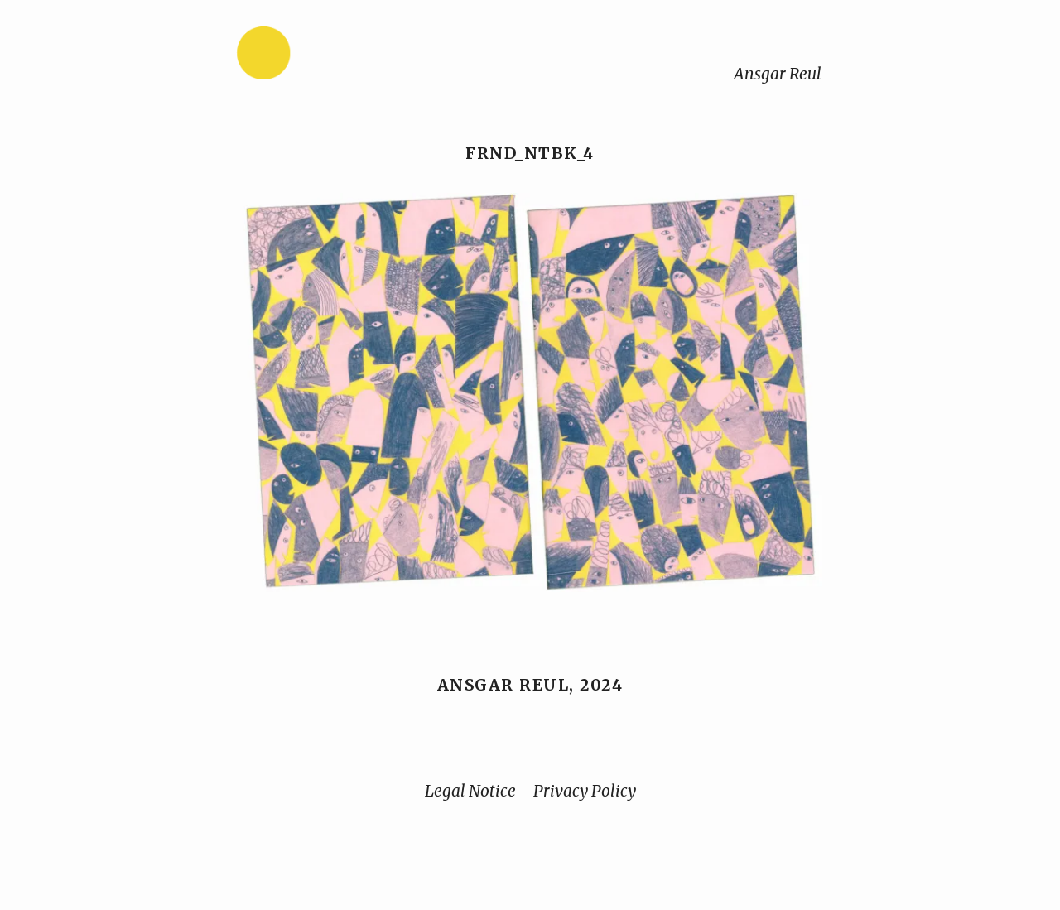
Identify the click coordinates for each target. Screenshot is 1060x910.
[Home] (315, 56)
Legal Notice (470, 791)
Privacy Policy (584, 791)
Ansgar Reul (778, 74)
